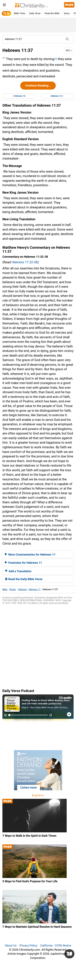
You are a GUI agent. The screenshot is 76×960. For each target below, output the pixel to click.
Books (13, 589)
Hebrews (22, 589)
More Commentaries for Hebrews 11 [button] (30, 554)
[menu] (4, 5)
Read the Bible (52, 13)
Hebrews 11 (34, 589)
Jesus (67, 13)
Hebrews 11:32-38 (24, 262)
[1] (56, 59)
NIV (69, 50)
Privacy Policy (28, 945)
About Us (11, 945)
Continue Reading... (38, 85)
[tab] (38, 554)
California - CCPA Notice (55, 945)
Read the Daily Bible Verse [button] (23, 579)
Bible (4, 589)
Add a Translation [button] (18, 571)
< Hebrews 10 (19, 96)
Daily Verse (34, 13)
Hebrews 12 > (57, 96)
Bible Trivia (19, 13)
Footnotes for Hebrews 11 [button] (23, 562)
